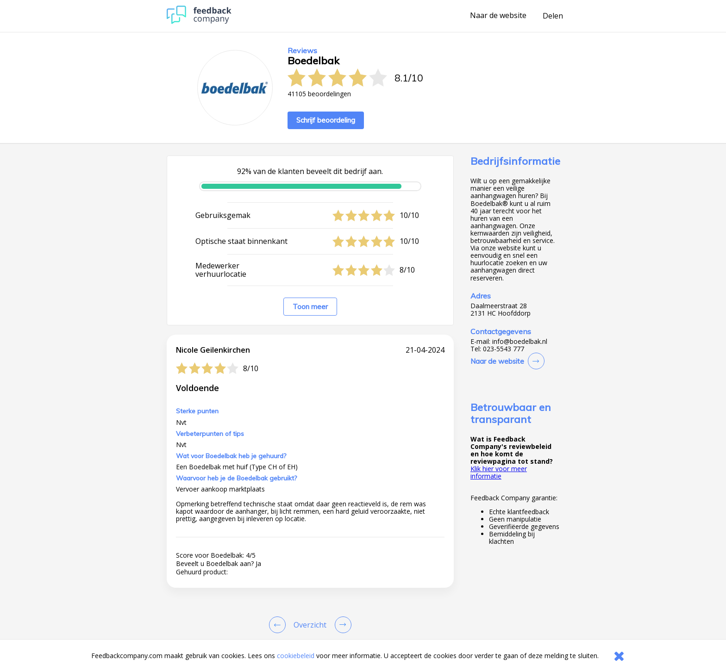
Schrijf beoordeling (325, 120)
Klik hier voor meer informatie (498, 472)
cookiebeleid (295, 655)
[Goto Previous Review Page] (279, 624)
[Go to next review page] (341, 624)
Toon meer (310, 306)
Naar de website (498, 15)
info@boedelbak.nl (519, 341)
